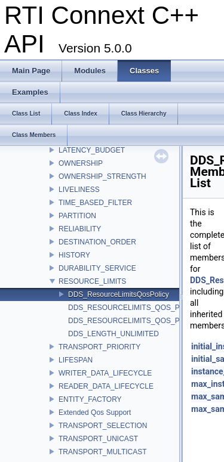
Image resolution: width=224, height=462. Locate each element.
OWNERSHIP (81, 163)
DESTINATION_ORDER (97, 242)
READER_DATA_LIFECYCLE (106, 386)
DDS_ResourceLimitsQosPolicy (118, 294)
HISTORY (74, 255)
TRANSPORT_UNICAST (98, 439)
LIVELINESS (79, 189)
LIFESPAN (76, 360)
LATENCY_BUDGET (92, 150)
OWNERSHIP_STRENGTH (102, 176)
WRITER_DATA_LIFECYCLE (105, 373)
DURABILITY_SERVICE (97, 268)
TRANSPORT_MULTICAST (103, 452)
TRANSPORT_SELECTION (103, 425)
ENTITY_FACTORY (90, 399)
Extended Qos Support (95, 412)
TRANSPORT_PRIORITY (99, 347)
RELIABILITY (80, 229)
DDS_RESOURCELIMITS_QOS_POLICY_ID (140, 307)
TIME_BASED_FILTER (95, 203)
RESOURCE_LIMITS (92, 281)
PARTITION (77, 216)
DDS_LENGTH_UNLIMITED (113, 334)
